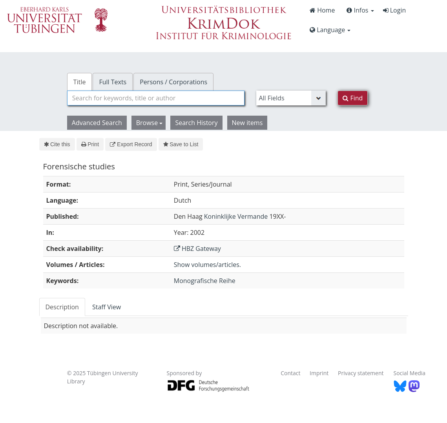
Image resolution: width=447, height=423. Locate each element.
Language (330, 29)
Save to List (181, 144)
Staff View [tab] (106, 307)
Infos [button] (360, 10)
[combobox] (156, 98)
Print (90, 144)
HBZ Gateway (197, 248)
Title (79, 82)
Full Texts (112, 82)
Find (353, 98)
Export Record (131, 144)
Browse (149, 122)
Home (322, 10)
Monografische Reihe (204, 280)
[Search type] (291, 98)
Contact (290, 373)
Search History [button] (196, 122)
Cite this (57, 144)
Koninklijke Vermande (236, 216)
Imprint (319, 373)
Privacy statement (361, 373)
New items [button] (247, 122)
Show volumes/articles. (207, 264)
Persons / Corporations (173, 82)
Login (394, 10)
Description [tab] (62, 307)
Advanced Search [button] (97, 122)
